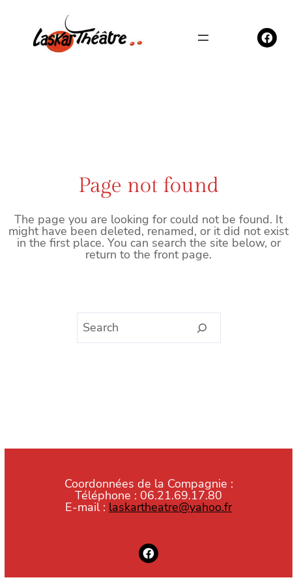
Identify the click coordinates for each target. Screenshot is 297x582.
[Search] (202, 328)
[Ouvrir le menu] (203, 38)
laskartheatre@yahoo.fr (170, 507)
